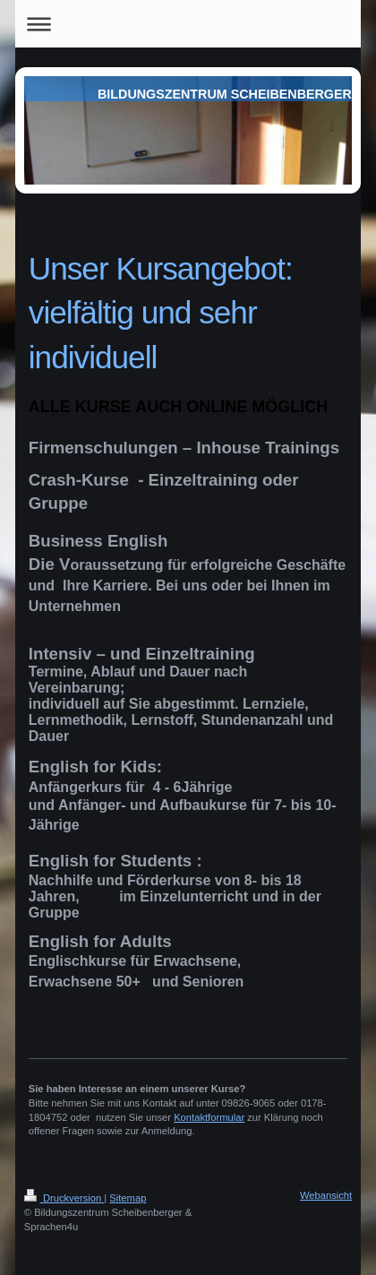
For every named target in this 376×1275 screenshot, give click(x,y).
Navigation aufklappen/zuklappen (188, 23)
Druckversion (64, 1198)
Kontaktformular (209, 1117)
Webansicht (326, 1195)
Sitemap (127, 1198)
